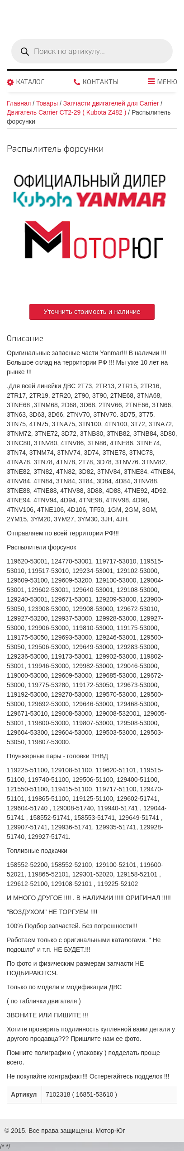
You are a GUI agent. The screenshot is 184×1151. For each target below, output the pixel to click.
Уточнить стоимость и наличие (91, 311)
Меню (167, 82)
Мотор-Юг (110, 1130)
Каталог (30, 82)
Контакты (100, 82)
